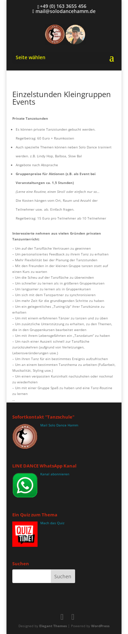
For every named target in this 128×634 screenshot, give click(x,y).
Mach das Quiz (52, 522)
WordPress (100, 625)
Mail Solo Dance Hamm (59, 425)
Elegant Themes (53, 625)
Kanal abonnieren (54, 474)
